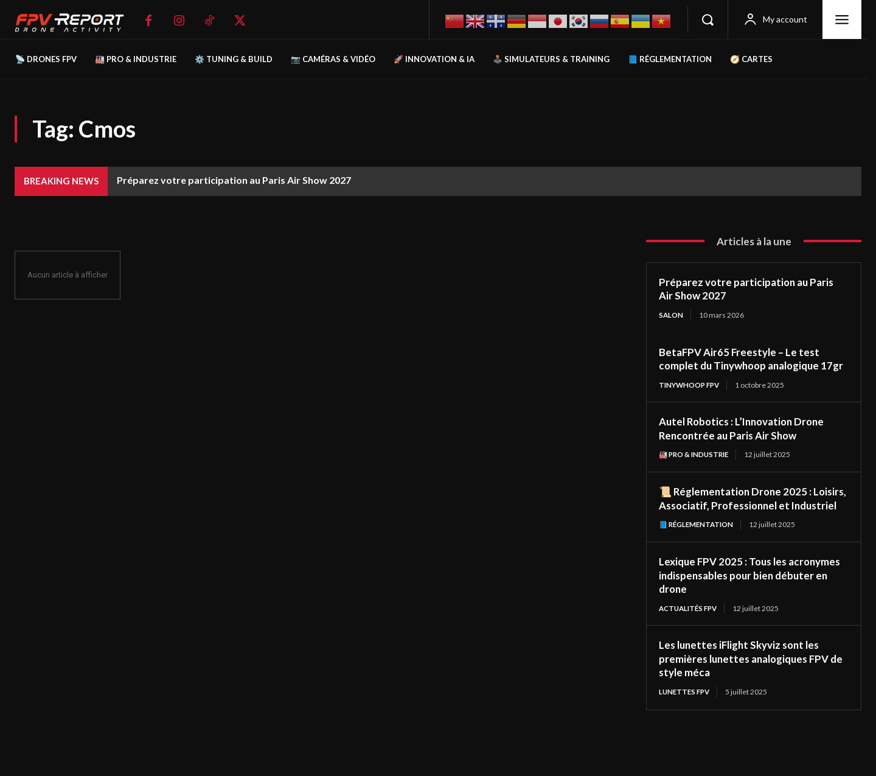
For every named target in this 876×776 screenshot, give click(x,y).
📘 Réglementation (698, 553)
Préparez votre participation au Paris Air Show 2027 (234, 180)
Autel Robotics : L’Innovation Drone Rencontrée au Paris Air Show (746, 442)
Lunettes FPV (686, 720)
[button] (707, 19)
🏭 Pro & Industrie (696, 469)
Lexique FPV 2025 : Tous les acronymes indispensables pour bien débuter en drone (747, 603)
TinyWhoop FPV (691, 399)
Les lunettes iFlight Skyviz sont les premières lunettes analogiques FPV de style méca (748, 687)
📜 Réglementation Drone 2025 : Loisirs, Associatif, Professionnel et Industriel (746, 519)
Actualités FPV (690, 636)
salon (671, 315)
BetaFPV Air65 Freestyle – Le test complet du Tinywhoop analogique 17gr (744, 365)
